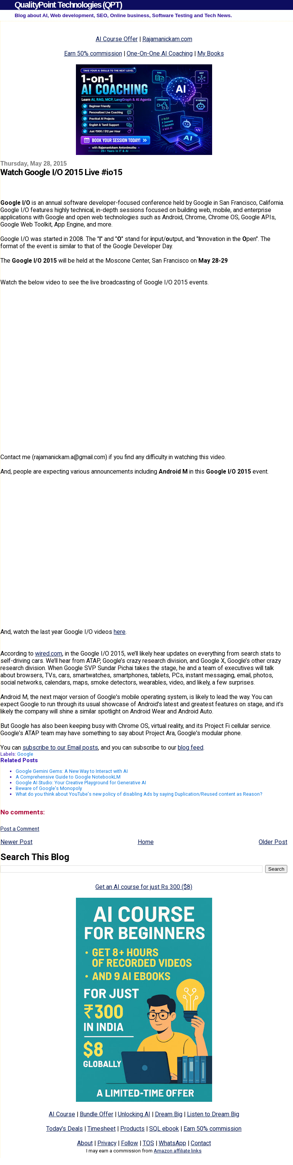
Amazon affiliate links (177, 1151)
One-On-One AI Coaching (160, 53)
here (120, 631)
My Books (210, 53)
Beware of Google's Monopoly (49, 788)
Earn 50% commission (93, 53)
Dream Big (168, 1114)
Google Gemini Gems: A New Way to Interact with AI (72, 771)
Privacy (106, 1143)
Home (146, 842)
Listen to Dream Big (213, 1114)
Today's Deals (64, 1128)
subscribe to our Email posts (60, 747)
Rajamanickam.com (167, 39)
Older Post (273, 842)
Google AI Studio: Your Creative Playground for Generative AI (81, 782)
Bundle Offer (96, 1114)
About (85, 1143)
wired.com (48, 653)
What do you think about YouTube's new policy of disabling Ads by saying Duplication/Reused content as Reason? (139, 794)
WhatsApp (172, 1143)
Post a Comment (19, 829)
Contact (201, 1143)
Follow (129, 1143)
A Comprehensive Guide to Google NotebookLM (68, 777)
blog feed (190, 747)
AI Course (62, 1114)
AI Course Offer (117, 39)
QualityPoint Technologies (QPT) (68, 5)
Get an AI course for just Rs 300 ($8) (143, 887)
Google (25, 754)
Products (132, 1128)
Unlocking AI (134, 1114)
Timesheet (101, 1128)
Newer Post (16, 842)
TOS (148, 1143)
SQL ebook (164, 1128)
